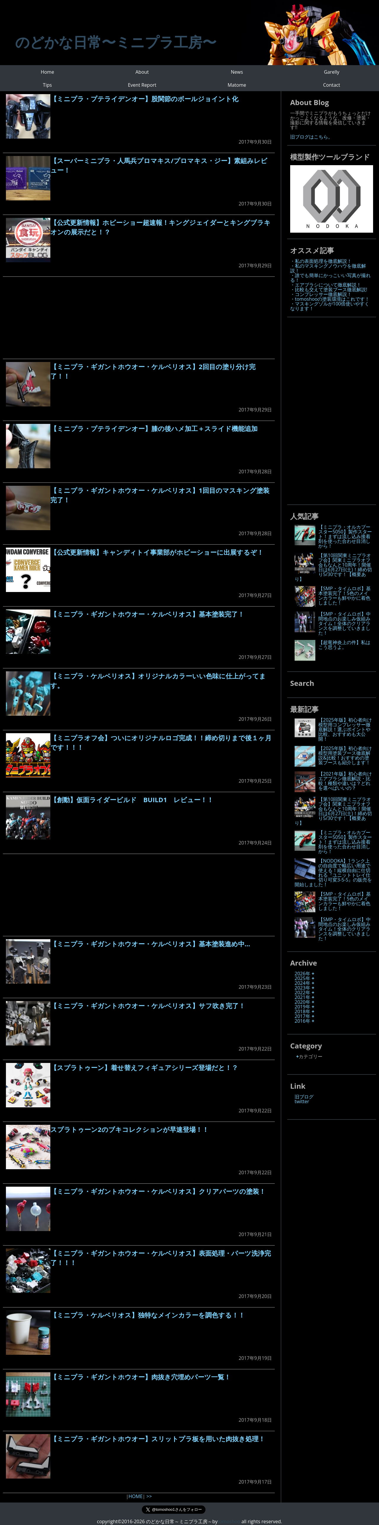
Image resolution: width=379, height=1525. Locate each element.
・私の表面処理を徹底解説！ (321, 261)
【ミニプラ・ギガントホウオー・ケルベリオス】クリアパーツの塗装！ (158, 1191)
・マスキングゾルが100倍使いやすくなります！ (329, 306)
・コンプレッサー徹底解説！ (321, 294)
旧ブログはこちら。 (311, 136)
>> (149, 1496)
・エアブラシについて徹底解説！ (325, 284)
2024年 (302, 983)
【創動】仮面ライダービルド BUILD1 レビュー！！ (131, 799)
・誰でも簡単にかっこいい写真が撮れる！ (330, 277)
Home (47, 72)
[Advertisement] (139, 318)
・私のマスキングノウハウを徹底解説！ (328, 268)
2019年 (302, 1006)
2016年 (302, 1021)
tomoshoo (229, 1521)
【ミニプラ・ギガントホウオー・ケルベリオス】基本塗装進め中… (150, 943)
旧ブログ (304, 1096)
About (142, 72)
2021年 (302, 997)
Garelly (331, 72)
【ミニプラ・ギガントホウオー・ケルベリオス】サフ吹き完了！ (147, 1005)
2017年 (302, 1016)
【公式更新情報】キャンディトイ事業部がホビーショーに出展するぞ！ (157, 552)
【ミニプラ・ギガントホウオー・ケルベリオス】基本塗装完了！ (147, 613)
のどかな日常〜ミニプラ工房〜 (115, 42)
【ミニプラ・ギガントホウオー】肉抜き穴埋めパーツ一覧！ (140, 1376)
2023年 (302, 988)
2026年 (302, 973)
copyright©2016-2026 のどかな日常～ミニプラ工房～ (157, 1521)
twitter (302, 1101)
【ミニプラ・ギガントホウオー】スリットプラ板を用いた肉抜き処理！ (157, 1438)
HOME (136, 1496)
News (237, 72)
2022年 (302, 992)
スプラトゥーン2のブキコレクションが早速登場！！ (129, 1129)
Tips (47, 85)
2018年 (302, 1011)
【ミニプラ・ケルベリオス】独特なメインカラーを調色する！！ (147, 1314)
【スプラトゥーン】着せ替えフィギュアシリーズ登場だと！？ (144, 1067)
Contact (331, 85)
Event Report (142, 85)
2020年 (302, 1002)
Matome (237, 85)
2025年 (302, 978)
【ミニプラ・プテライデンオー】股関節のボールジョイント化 (144, 98)
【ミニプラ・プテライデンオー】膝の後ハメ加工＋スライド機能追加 (154, 428)
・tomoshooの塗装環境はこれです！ (330, 299)
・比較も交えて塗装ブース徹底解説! (328, 289)
